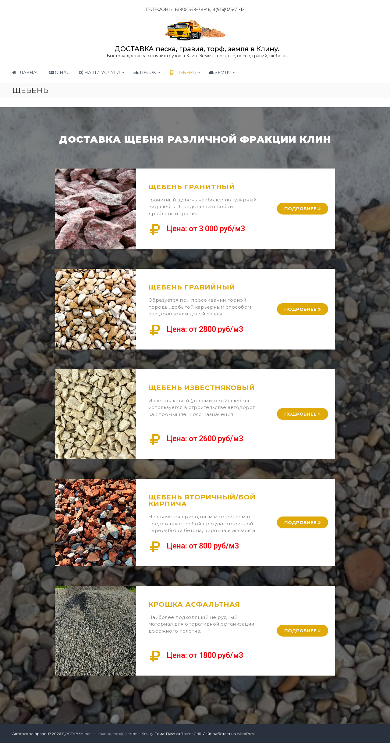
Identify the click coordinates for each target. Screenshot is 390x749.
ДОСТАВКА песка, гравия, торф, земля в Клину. (197, 48)
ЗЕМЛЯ (220, 72)
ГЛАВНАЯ (26, 72)
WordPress (246, 733)
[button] (302, 208)
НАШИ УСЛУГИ (99, 72)
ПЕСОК (144, 72)
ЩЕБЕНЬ (182, 72)
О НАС (59, 72)
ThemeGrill (191, 733)
